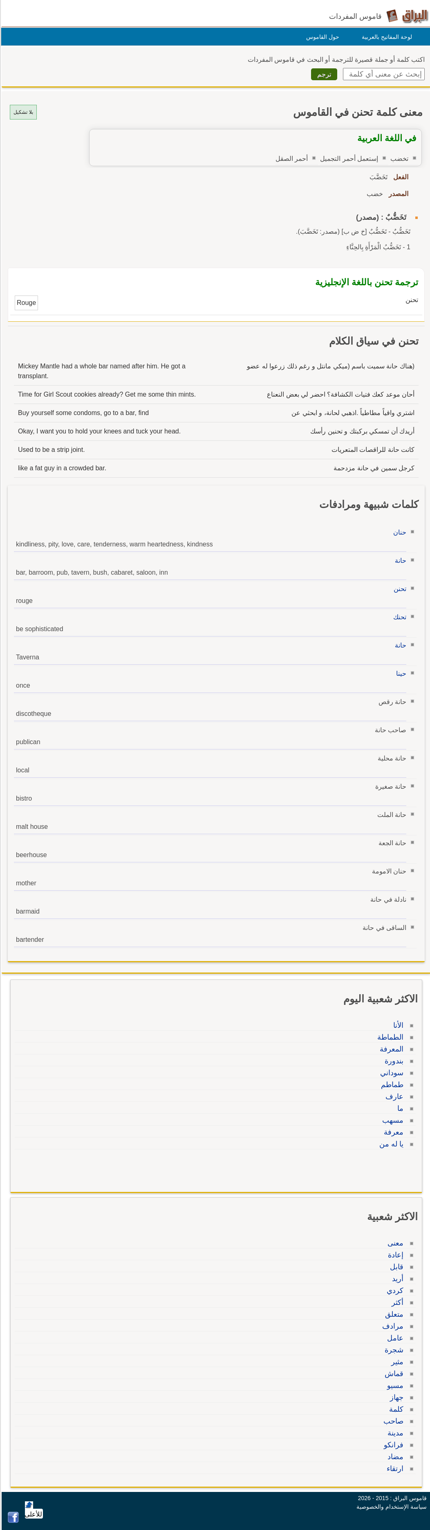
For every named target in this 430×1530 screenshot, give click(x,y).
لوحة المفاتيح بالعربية (386, 37)
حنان (398, 532)
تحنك (398, 617)
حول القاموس (321, 37)
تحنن (398, 588)
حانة (399, 560)
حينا (400, 673)
